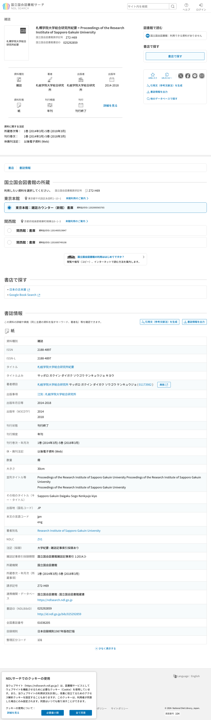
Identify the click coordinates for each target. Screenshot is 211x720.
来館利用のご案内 (78, 198)
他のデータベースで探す (161, 98)
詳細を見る (110, 105)
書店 (11, 168)
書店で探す (175, 56)
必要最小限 (52, 712)
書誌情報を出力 (157, 92)
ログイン (201, 6)
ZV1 (39, 539)
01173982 (145, 384)
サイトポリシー (119, 708)
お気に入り (152, 76)
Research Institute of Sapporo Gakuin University (68, 530)
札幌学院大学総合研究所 (52, 384)
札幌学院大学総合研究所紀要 (55, 367)
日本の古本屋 (19, 289)
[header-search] (152, 6)
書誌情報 (25, 168)
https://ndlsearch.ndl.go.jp (54, 600)
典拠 (164, 384)
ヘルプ (186, 6)
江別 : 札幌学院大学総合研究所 (56, 394)
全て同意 (81, 712)
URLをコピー (167, 76)
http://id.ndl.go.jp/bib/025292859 (59, 614)
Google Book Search (25, 295)
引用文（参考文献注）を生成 (164, 85)
